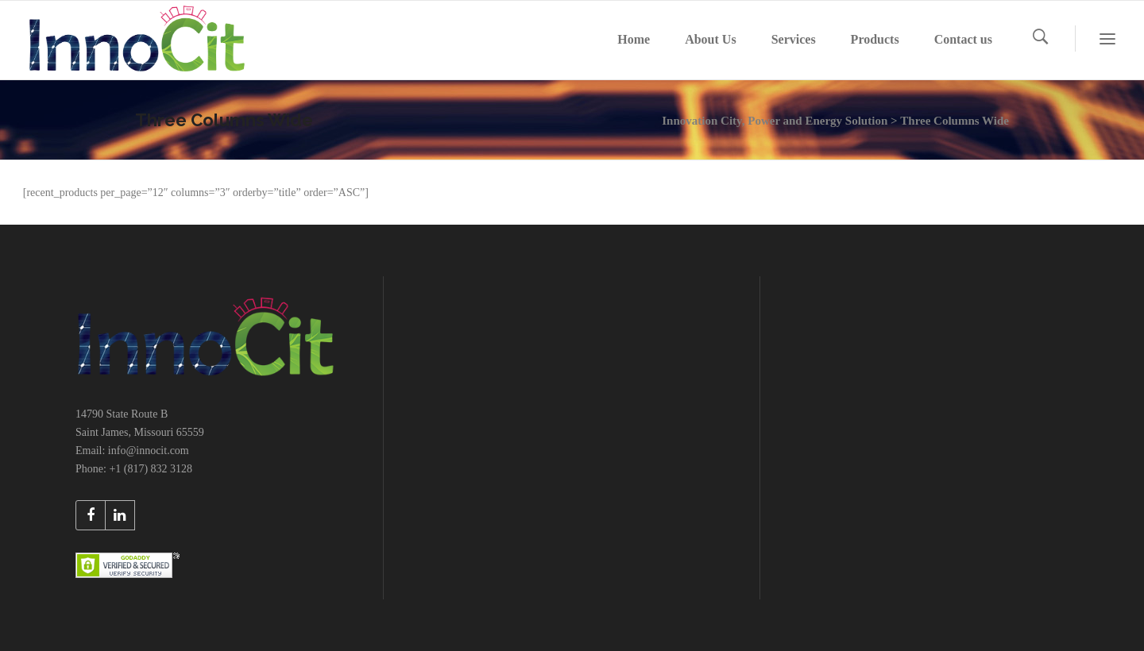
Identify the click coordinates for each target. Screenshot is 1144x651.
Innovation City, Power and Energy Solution (774, 120)
